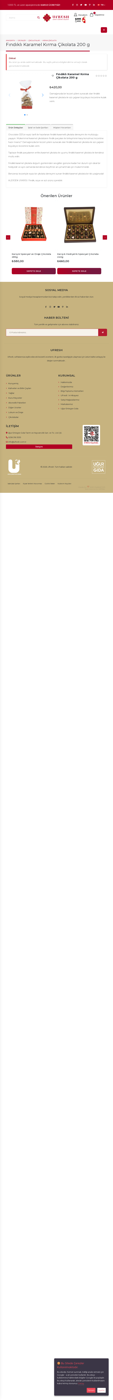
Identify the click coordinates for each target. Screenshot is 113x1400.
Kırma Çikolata (49, 40)
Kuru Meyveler (15, 398)
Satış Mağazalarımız (70, 400)
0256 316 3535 (14, 437)
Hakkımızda (66, 382)
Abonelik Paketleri (17, 403)
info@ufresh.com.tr (17, 442)
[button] (43, 95)
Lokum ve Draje (15, 412)
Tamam (91, 1390)
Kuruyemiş (13, 383)
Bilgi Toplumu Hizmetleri (72, 391)
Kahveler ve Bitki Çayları (19, 388)
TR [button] (101, 5)
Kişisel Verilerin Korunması (32, 484)
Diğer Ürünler (14, 407)
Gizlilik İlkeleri (50, 484)
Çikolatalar (34, 40)
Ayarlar (101, 1390)
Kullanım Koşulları (64, 484)
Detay (81, 1383)
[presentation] (8, 237)
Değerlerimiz (67, 386)
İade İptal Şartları (14, 484)
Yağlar (11, 393)
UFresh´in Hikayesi (69, 395)
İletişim (39, 447)
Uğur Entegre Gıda (69, 408)
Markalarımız (67, 404)
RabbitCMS (100, 487)
